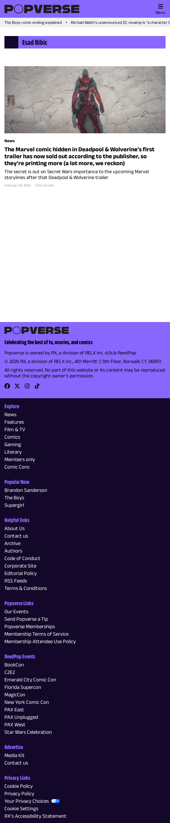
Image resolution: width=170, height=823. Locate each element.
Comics (12, 436)
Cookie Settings (21, 808)
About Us (14, 528)
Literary (13, 451)
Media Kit (14, 755)
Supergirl (14, 505)
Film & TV (14, 429)
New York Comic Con (26, 702)
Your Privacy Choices (26, 801)
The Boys (14, 497)
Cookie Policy (18, 786)
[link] (7, 387)
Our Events (16, 611)
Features (14, 422)
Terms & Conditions (25, 588)
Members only (19, 459)
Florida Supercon (22, 687)
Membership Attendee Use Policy (40, 641)
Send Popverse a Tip (26, 619)
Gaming (12, 444)
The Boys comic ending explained (33, 22)
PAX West (15, 724)
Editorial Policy (20, 573)
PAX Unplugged (21, 717)
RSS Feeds (15, 580)
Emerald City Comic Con (30, 679)
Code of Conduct (22, 558)
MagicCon (14, 694)
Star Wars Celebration (28, 732)
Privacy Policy (19, 793)
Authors (13, 550)
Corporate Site (20, 565)
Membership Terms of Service (36, 634)
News (10, 414)
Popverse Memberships (29, 626)
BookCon (14, 664)
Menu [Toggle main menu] (160, 9)
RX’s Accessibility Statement (35, 816)
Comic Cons (16, 466)
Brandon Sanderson (25, 490)
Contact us (16, 535)
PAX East (14, 709)
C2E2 (9, 672)
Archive (12, 543)
